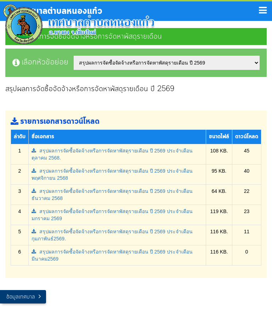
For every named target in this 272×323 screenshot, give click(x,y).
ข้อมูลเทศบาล (20, 297)
